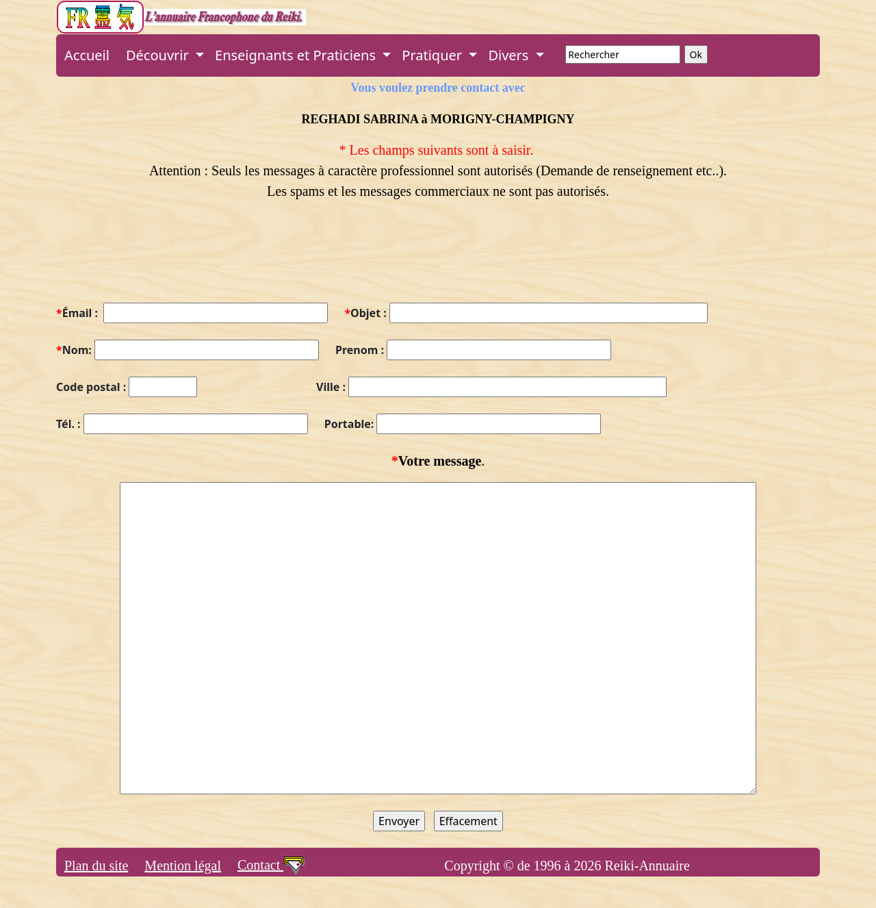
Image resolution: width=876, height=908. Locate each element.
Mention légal (182, 865)
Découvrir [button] (159, 55)
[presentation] (160, 259)
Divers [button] (510, 55)
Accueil (87, 55)
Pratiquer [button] (433, 55)
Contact (271, 864)
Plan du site (96, 865)
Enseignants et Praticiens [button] (297, 55)
